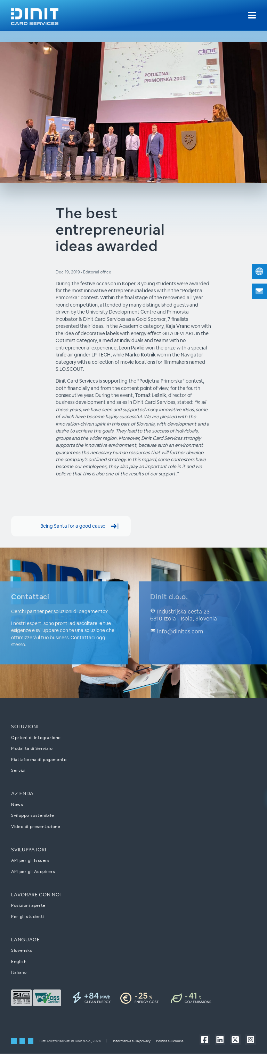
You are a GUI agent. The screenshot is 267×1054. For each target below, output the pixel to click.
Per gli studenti (27, 916)
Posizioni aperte (28, 905)
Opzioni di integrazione (36, 737)
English (18, 961)
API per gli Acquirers (33, 871)
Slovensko (21, 950)
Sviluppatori (28, 849)
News (17, 804)
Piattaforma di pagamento (38, 759)
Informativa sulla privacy (132, 1041)
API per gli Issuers (30, 860)
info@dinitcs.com (176, 631)
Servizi (18, 770)
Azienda (22, 794)
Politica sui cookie (170, 1041)
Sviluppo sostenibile (32, 815)
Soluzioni (24, 727)
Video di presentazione (35, 826)
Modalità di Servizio (31, 748)
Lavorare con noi (36, 894)
